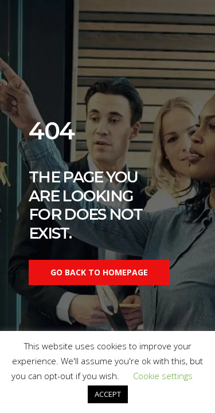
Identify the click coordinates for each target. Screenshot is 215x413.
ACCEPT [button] (108, 394)
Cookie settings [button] (163, 375)
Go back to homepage (99, 272)
